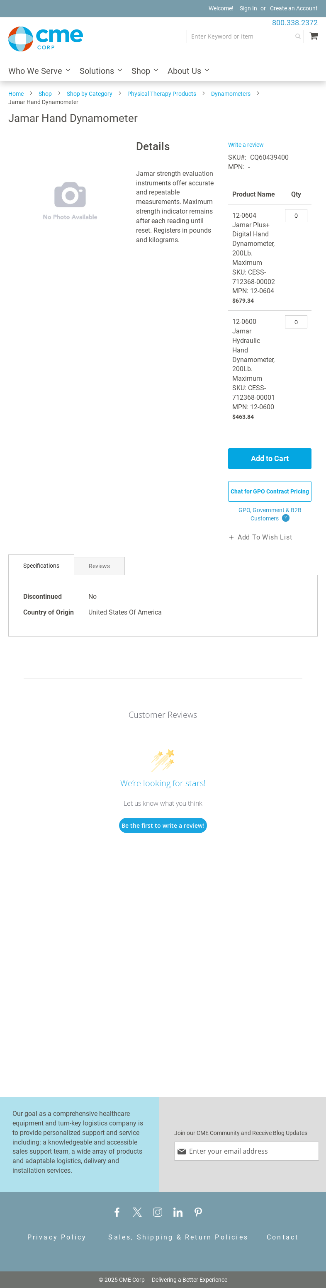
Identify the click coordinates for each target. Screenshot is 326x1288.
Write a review (246, 144)
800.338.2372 (295, 22)
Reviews (99, 566)
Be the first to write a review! (163, 825)
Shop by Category (89, 93)
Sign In (248, 8)
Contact (283, 1237)
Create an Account (294, 8)
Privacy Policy (57, 1237)
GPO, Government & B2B (270, 514)
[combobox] (245, 36)
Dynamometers (231, 93)
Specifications (41, 565)
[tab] (41, 566)
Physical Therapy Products (161, 93)
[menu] (163, 71)
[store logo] (45, 39)
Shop (45, 93)
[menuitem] (37, 71)
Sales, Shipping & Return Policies (178, 1237)
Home (16, 93)
